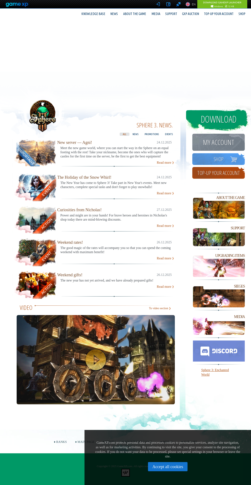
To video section (158, 308)
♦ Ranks (60, 442)
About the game (134, 14)
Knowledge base (93, 14)
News (114, 14)
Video (26, 307)
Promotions (152, 134)
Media (156, 14)
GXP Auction (190, 14)
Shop (242, 14)
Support (171, 14)
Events (169, 134)
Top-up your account (219, 14)
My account (218, 142)
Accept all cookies (167, 466)
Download (218, 119)
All (124, 134)
